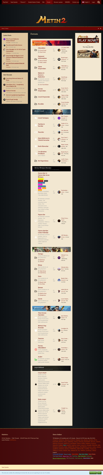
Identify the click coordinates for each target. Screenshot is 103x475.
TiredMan (86, 448)
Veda (40, 188)
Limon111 (83, 445)
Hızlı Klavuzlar (43, 146)
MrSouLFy (61, 447)
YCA (79, 450)
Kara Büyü (42, 284)
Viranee (60, 450)
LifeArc (62, 125)
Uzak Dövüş (43, 272)
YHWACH (82, 450)
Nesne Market (43, 60)
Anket (40, 357)
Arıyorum (41, 181)
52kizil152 (61, 440)
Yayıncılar (41, 214)
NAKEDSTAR (71, 447)
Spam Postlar (64, 382)
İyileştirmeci (43, 295)
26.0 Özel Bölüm (44, 84)
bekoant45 (55, 441)
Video (44, 188)
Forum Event (43, 50)
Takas (46, 181)
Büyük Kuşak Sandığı (12, 99)
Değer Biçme (41, 182)
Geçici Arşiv (42, 373)
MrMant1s (55, 447)
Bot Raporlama (43, 161)
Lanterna (73, 445)
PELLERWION (83, 447)
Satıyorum (41, 179)
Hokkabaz (8, 53)
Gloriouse (60, 443)
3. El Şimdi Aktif (65, 47)
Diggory (63, 317)
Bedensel (42, 260)
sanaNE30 (55, 448)
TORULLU (55, 450)
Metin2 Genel (39, 111)
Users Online (57, 434)
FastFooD (63, 49)
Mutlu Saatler (43, 62)
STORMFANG (64, 161)
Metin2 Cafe (38, 308)
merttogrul (63, 384)
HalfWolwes (13, 440)
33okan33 (55, 440)
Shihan (62, 256)
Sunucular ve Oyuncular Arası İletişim (43, 175)
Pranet (62, 220)
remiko (94, 447)
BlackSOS (63, 280)
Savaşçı (40, 254)
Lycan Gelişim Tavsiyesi (67, 299)
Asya (82, 440)
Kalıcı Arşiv (42, 399)
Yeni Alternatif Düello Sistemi (14, 45)
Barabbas (91, 440)
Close (99, 472)
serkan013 (61, 448)
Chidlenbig (70, 441)
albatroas (67, 440)
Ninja (40, 265)
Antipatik (78, 440)
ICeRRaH (60, 445)
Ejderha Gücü (43, 293)
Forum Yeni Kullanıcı (66, 88)
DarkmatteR (87, 441)
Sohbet (40, 184)
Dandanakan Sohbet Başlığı (68, 190)
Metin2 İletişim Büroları (42, 168)
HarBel (83, 443)
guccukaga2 (73, 443)
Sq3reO (67, 448)
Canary (65, 441)
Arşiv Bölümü (39, 367)
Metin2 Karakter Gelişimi (43, 249)
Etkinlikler (41, 48)
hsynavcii (93, 443)
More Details (93, 472)
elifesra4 (55, 443)
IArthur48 (55, 445)
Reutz (62, 269)
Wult (69, 450)
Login (93, 2)
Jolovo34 (63, 291)
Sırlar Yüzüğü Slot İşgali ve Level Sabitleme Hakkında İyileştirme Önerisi (14, 57)
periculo (89, 447)
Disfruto (63, 349)
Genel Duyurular (44, 97)
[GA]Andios (63, 59)
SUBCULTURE (80, 448)
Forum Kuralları (65, 102)
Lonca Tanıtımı (42, 186)
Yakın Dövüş (43, 271)
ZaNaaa (94, 450)
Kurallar (41, 104)
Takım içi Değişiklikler (66, 95)
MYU (62, 153)
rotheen (99, 447)
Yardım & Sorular (11, 90)
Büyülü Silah (43, 282)
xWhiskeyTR (74, 450)
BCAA (95, 440)
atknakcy (86, 440)
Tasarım (41, 338)
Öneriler (41, 132)
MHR (62, 340)
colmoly (76, 441)
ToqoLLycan (93, 448)
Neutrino (77, 447)
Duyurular (38, 42)
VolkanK (65, 450)
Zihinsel (42, 261)
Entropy (63, 237)
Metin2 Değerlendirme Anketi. (68, 357)
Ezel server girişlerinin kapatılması (15, 95)
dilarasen (93, 441)
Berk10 (62, 359)
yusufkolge (88, 450)
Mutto (65, 447)
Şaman (40, 287)
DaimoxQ (81, 441)
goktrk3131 (67, 443)
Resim (40, 190)
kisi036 (69, 445)
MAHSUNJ (94, 445)
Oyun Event (43, 52)
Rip (7, 47)
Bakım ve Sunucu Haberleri (41, 75)
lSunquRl (8, 42)
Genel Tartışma (43, 118)
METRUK (63, 146)
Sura (39, 276)
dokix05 (98, 441)
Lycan (40, 299)
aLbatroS (72, 440)
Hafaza (79, 443)
